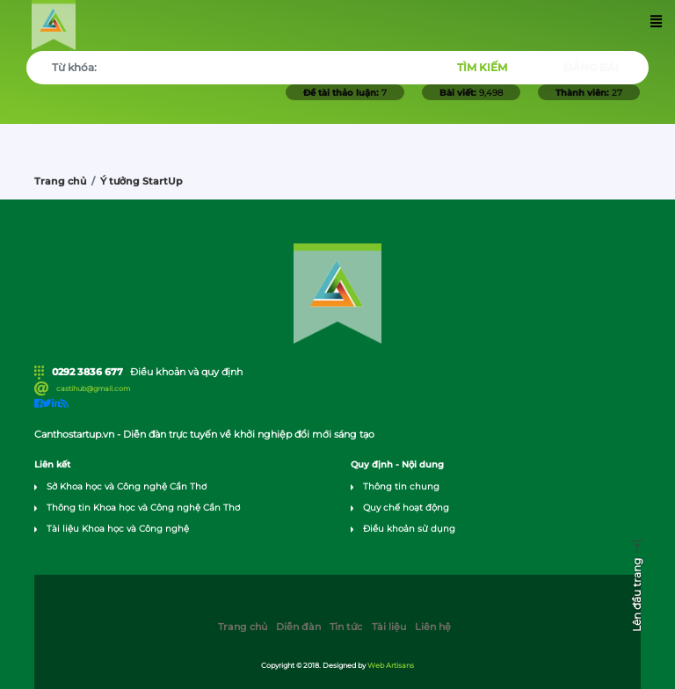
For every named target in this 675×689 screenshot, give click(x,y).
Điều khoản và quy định (186, 372)
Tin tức (346, 627)
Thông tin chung (401, 486)
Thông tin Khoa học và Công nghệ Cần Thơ (143, 507)
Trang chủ (60, 181)
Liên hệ (433, 627)
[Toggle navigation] (657, 25)
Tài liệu (389, 627)
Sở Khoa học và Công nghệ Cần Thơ (127, 486)
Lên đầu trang (636, 595)
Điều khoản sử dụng (409, 528)
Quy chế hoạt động (406, 507)
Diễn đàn (298, 627)
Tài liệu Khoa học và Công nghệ (118, 528)
